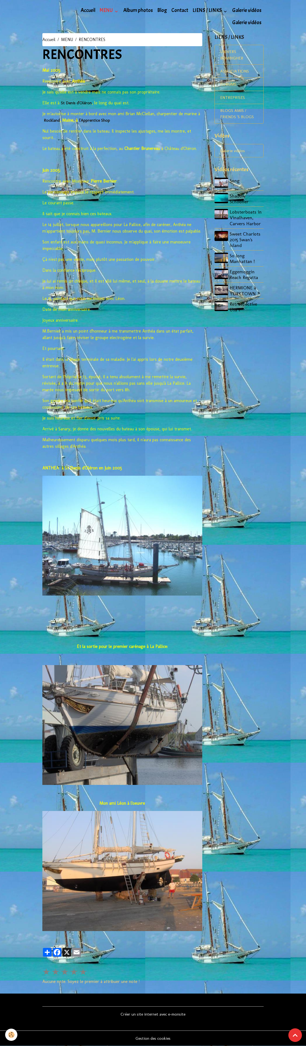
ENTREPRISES (233, 98)
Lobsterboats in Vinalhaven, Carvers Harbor (246, 218)
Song (235, 182)
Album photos (138, 10)
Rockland (52, 120)
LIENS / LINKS (208, 10)
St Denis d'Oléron (77, 102)
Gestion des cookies (153, 1038)
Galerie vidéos (246, 10)
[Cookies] (11, 1035)
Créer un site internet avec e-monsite (153, 1014)
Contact (179, 10)
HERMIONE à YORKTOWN (243, 291)
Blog (162, 10)
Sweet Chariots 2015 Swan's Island (245, 240)
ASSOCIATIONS (234, 71)
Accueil (88, 10)
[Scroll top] (295, 1035)
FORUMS (228, 85)
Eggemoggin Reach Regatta (244, 275)
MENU (107, 10)
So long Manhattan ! (242, 259)
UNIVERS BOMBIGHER (232, 55)
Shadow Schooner (239, 200)
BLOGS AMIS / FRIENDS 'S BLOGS (237, 115)
